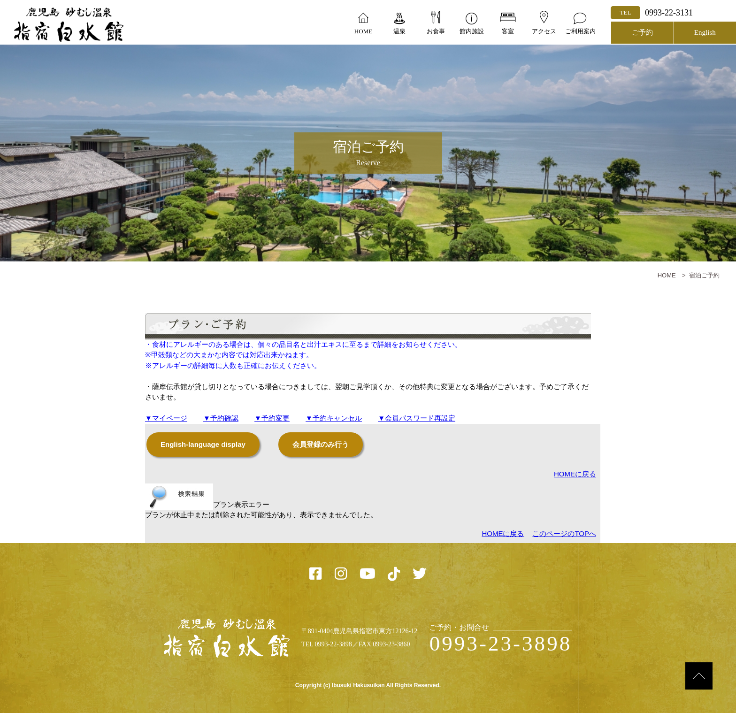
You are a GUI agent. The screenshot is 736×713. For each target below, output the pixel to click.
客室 (508, 31)
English (705, 32)
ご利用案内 (580, 31)
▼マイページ (166, 418)
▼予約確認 (220, 418)
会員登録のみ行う (320, 444)
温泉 (399, 31)
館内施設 (472, 31)
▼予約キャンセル (334, 418)
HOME (363, 31)
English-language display (203, 444)
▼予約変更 (272, 418)
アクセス (544, 31)
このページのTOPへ (564, 533)
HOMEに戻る (575, 474)
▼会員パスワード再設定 (416, 418)
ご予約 (642, 32)
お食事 (436, 31)
